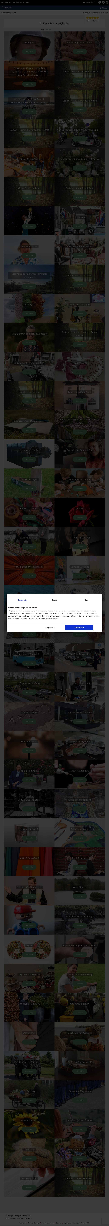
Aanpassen (54, 628)
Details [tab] (54, 600)
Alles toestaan (85, 628)
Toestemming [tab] (22, 600)
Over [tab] (86, 600)
